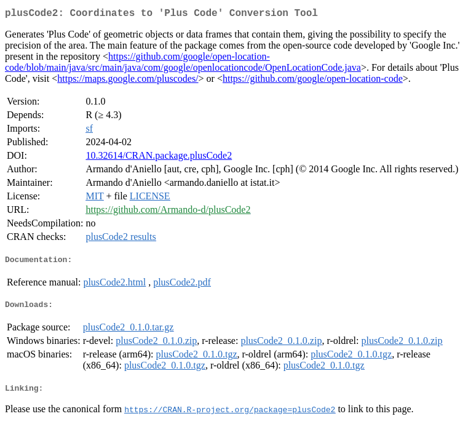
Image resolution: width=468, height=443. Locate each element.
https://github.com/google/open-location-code (313, 81)
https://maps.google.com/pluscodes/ (127, 81)
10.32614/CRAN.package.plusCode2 (158, 158)
